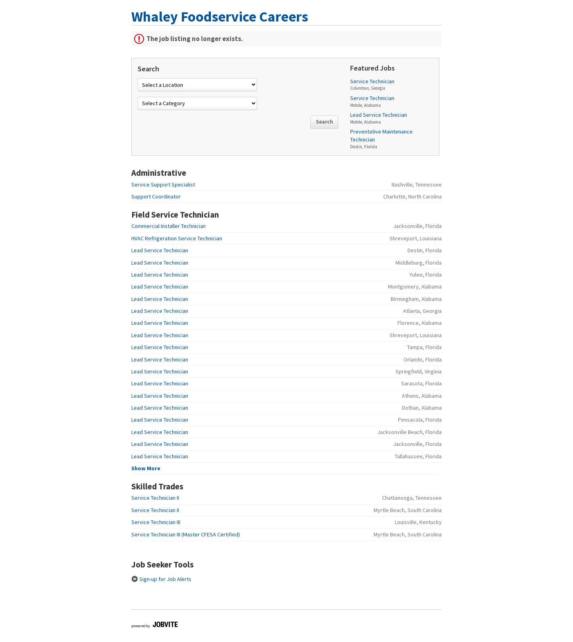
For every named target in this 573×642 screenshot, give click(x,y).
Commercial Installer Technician (168, 226)
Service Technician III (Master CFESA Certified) (185, 534)
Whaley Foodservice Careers (219, 17)
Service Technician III (155, 522)
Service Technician (372, 81)
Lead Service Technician (378, 114)
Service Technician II (155, 497)
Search (324, 121)
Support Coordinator (156, 196)
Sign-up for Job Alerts (161, 579)
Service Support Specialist (163, 184)
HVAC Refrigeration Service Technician (176, 238)
